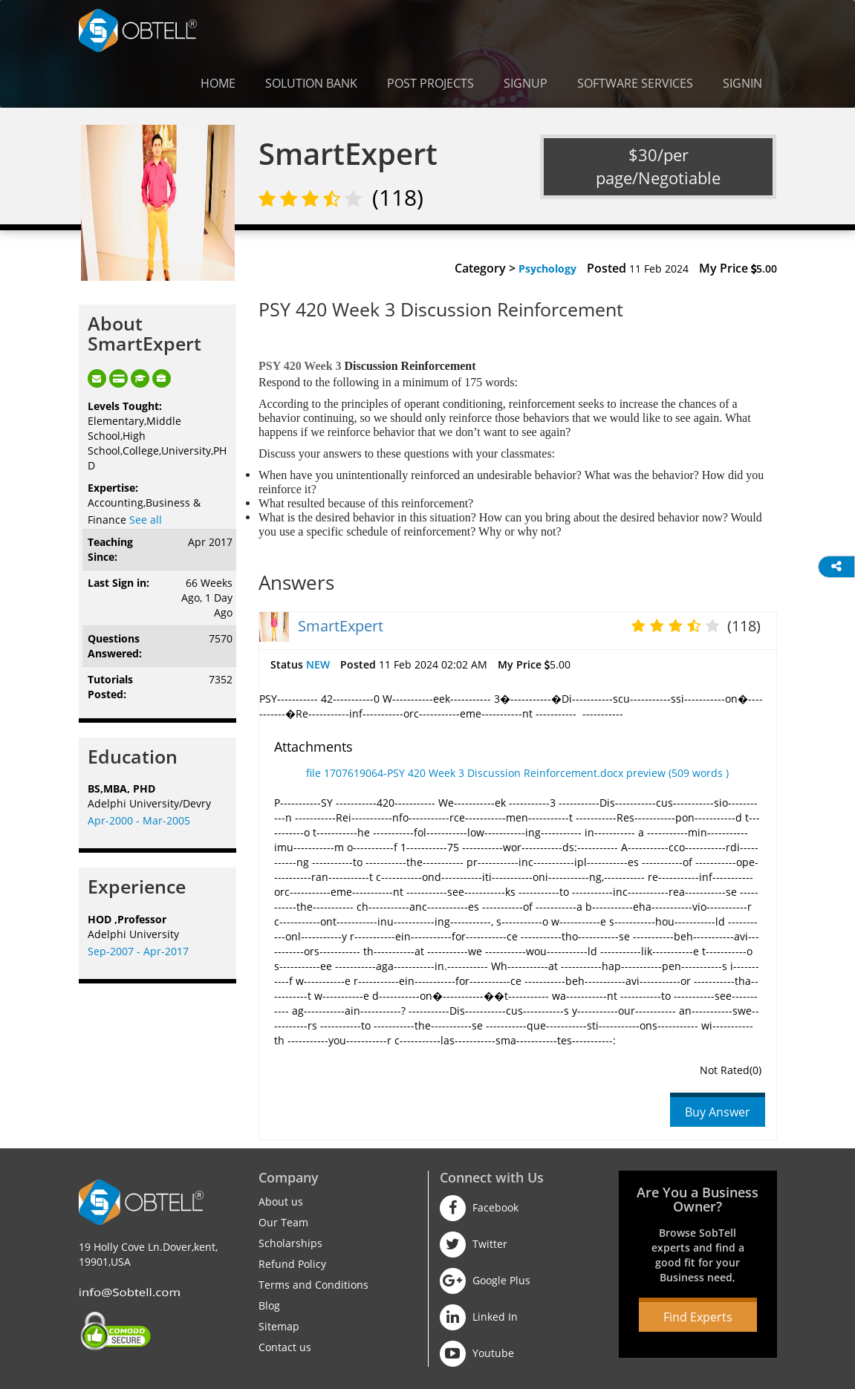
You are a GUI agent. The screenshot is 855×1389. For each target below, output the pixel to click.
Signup (525, 83)
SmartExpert (340, 626)
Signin (742, 83)
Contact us (285, 1347)
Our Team (283, 1222)
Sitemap (279, 1326)
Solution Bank (311, 83)
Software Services (635, 83)
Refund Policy (292, 1264)
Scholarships (290, 1243)
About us (281, 1201)
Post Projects (430, 83)
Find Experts (697, 1317)
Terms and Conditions (313, 1285)
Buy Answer (717, 1112)
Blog (269, 1305)
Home (218, 83)
